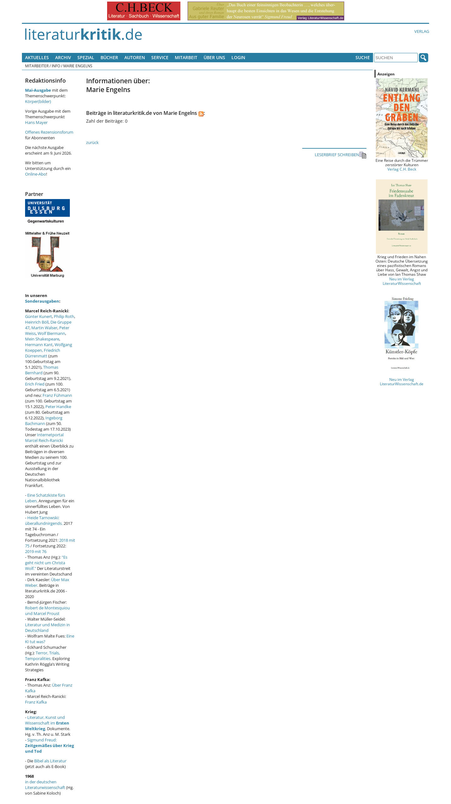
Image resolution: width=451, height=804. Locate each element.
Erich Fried (34, 384)
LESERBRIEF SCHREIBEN (340, 155)
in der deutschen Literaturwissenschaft (45, 784)
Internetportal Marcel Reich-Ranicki (44, 437)
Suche (362, 57)
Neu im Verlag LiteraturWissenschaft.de (401, 381)
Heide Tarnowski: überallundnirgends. (44, 520)
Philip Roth (64, 316)
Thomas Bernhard (41, 370)
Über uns (214, 57)
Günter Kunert (38, 316)
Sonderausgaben (42, 301)
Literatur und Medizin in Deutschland (47, 627)
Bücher (109, 57)
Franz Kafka (36, 702)
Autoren (134, 57)
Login (238, 57)
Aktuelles (37, 57)
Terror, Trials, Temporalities (42, 655)
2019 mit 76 (35, 551)
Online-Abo (35, 174)
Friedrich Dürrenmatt (42, 353)
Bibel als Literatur (50, 761)
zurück (92, 142)
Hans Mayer (36, 122)
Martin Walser (44, 327)
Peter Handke (58, 406)
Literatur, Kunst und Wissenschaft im (47, 722)
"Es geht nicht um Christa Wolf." (46, 562)
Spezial (85, 57)
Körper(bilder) (38, 101)
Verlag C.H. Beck (401, 169)
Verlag (421, 31)
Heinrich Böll (37, 322)
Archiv (63, 57)
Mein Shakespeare (42, 339)
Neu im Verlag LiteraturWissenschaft (402, 281)
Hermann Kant (39, 344)
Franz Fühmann (57, 395)
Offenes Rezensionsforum (49, 132)
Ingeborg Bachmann (43, 420)
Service (159, 57)
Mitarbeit (186, 57)
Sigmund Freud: (49, 745)
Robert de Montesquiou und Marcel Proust (47, 610)
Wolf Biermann (51, 333)
